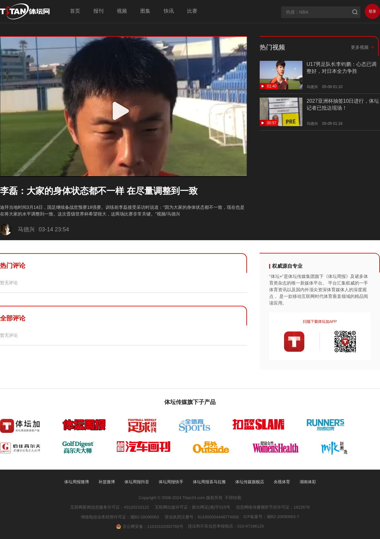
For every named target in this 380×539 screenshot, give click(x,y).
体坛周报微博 (76, 481)
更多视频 (360, 47)
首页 (75, 11)
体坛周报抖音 (136, 481)
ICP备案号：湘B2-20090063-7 (271, 516)
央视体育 (282, 481)
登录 (372, 11)
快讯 (169, 11)
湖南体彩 (308, 481)
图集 (145, 11)
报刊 (98, 11)
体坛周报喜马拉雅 (209, 481)
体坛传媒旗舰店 (249, 481)
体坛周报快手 (171, 481)
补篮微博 (106, 481)
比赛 (192, 11)
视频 (122, 11)
